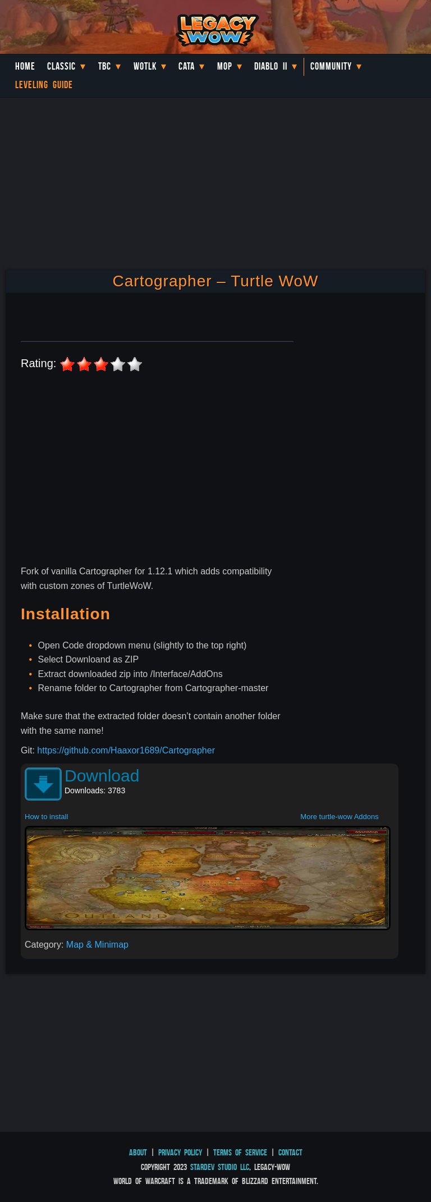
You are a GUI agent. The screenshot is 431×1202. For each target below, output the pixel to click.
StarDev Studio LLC (219, 1167)
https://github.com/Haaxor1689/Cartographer (126, 750)
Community (331, 66)
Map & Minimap (97, 944)
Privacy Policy (180, 1152)
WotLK (145, 66)
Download (102, 775)
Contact (290, 1152)
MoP (224, 66)
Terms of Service (240, 1152)
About (138, 1152)
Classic (61, 66)
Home (25, 66)
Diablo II (270, 66)
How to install (46, 816)
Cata (186, 66)
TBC (104, 66)
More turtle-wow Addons (339, 816)
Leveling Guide (44, 84)
